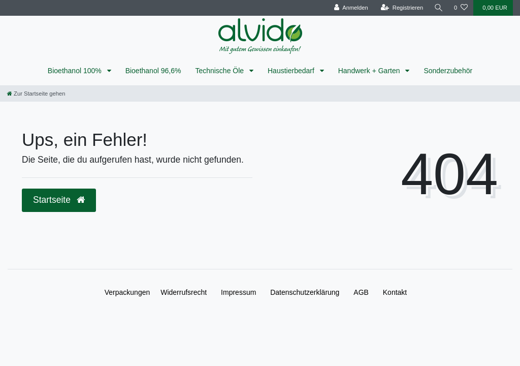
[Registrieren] (401, 8)
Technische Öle (220, 71)
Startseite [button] (59, 200)
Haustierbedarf (292, 71)
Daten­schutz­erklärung (304, 292)
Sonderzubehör (448, 71)
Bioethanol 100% (76, 71)
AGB (361, 292)
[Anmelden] (350, 8)
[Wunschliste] (460, 8)
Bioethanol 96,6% (153, 71)
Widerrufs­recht (183, 292)
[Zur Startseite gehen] (36, 93)
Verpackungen (127, 292)
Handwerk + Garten (370, 71)
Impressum (238, 292)
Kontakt (395, 292)
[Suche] (438, 8)
